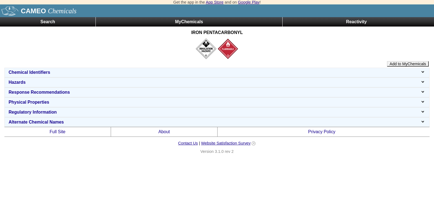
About (164, 131)
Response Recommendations (217, 92)
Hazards (217, 82)
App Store (215, 2)
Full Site (57, 131)
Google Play (249, 2)
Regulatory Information (217, 112)
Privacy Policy (321, 131)
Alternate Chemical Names (217, 122)
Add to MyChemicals (408, 64)
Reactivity (356, 21)
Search (47, 21)
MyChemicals (189, 21)
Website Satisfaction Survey (225, 143)
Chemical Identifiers (217, 72)
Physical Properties (217, 102)
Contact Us (188, 143)
